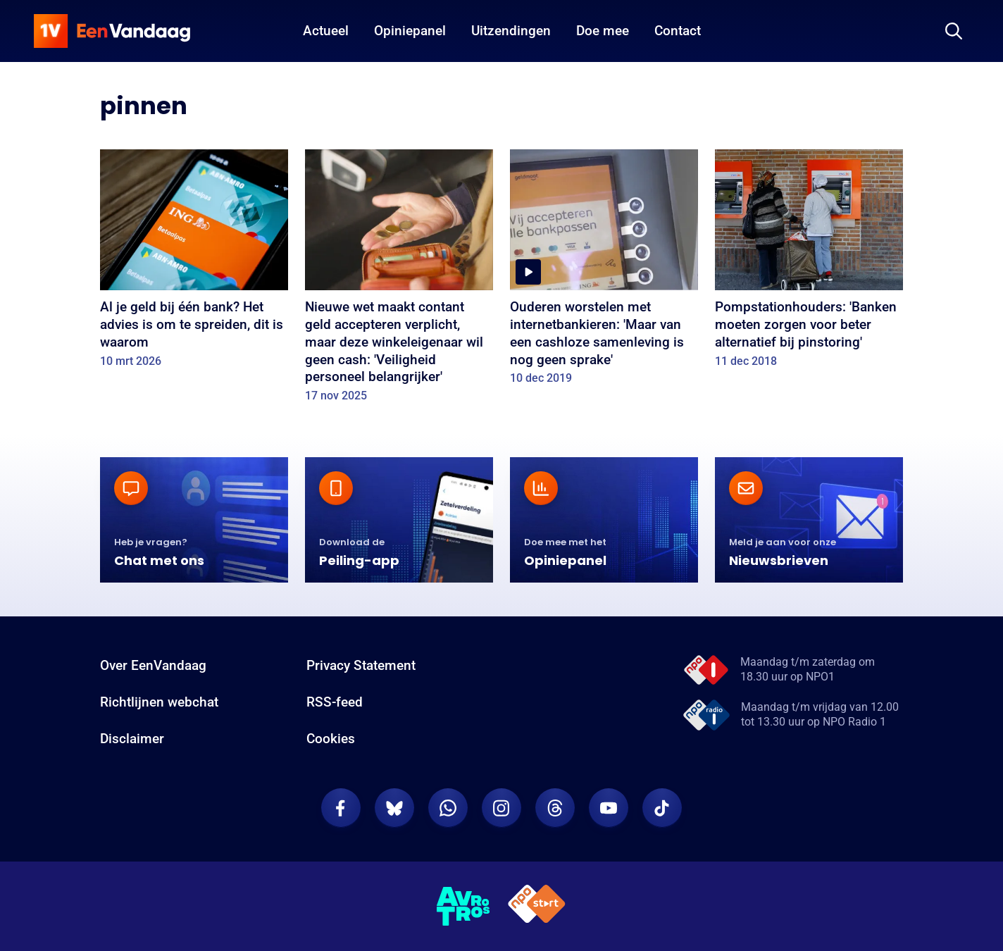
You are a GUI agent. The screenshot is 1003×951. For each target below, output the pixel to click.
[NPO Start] (536, 906)
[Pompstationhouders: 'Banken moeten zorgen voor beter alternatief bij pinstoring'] (809, 263)
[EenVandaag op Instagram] (501, 808)
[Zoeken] (953, 31)
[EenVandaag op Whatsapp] (448, 808)
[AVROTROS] (463, 906)
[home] (112, 31)
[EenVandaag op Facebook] (341, 808)
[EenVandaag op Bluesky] (394, 808)
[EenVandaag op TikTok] (662, 808)
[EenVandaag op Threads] (555, 808)
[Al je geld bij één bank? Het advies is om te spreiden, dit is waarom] (194, 263)
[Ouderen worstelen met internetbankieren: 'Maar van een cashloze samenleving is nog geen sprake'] (604, 271)
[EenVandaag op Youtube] (608, 808)
